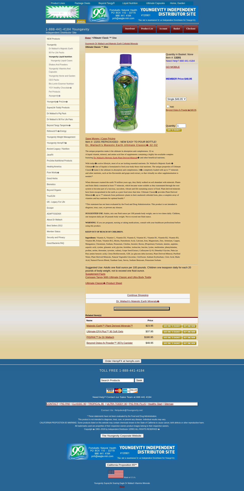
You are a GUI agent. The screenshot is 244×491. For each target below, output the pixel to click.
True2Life (51, 196)
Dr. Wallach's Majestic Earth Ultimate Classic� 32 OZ (121, 145)
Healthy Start (155, 403)
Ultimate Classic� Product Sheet (103, 283)
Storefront (130, 29)
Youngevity (51, 45)
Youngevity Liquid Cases (61, 61)
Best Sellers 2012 (54, 226)
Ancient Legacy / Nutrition (58, 149)
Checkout (190, 29)
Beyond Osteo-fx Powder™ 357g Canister (110, 342)
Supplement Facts (95, 274)
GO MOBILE (173, 67)
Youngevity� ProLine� (57, 102)
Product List (147, 29)
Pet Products (54, 92)
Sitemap (168, 403)
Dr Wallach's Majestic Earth (61, 49)
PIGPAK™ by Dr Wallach (100, 337)
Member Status (53, 232)
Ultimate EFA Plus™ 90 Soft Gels (105, 331)
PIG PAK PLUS (137, 403)
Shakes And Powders (58, 65)
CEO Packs (54, 80)
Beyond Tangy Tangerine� (59, 125)
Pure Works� (53, 172)
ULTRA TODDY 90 (117, 403)
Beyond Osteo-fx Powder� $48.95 (181, 110)
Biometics (51, 184)
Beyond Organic (54, 190)
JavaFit (50, 155)
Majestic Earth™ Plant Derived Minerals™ (110, 325)
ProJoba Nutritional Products (59, 161)
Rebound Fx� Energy (56, 131)
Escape (50, 208)
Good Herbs (52, 178)
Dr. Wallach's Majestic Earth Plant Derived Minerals (115, 157)
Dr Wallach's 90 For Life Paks (60, 119)
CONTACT (52, 403)
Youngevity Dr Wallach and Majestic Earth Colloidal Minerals (111, 44)
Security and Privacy (56, 237)
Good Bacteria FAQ (55, 243)
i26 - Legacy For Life (56, 202)
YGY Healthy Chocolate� (60, 88)
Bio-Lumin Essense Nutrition (61, 84)
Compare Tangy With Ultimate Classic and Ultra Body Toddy (118, 277)
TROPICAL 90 (96, 403)
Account (163, 29)
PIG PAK (65, 403)
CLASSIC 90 (79, 403)
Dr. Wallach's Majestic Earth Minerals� (138, 301)
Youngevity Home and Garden (62, 76)
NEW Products (53, 39)
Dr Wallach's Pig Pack (56, 113)
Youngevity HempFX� (57, 143)
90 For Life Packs (56, 53)
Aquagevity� (54, 96)
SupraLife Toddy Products (58, 108)
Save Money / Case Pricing (100, 138)
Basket (176, 29)
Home (88, 37)
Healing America (54, 167)
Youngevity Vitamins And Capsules (60, 70)
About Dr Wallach (54, 220)
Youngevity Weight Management (61, 137)
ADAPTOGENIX (54, 214)
